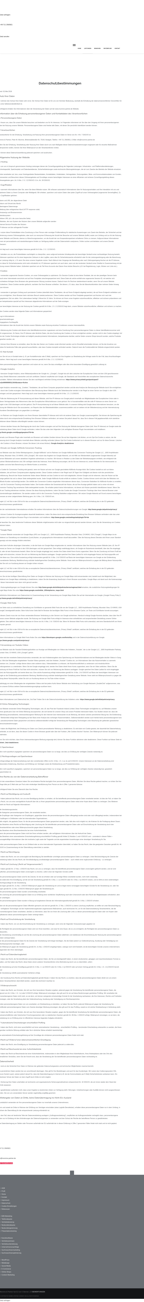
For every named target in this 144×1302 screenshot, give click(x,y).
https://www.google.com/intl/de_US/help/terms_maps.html (42, 590)
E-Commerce (6, 1269)
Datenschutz (6, 1203)
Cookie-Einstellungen (9, 1206)
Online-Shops (6, 1272)
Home (4, 1194)
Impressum (5, 1200)
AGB (3, 1188)
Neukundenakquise (8, 1225)
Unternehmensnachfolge (10, 1247)
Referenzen (6, 1209)
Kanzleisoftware (7, 1238)
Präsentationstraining (9, 1231)
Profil (3, 1191)
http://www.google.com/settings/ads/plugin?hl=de (70, 517)
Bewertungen (38, 1292)
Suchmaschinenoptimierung (11, 1253)
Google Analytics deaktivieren (62, 443)
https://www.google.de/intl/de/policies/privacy (97, 699)
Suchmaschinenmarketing (11, 1250)
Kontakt (4, 1197)
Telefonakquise (7, 1219)
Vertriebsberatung (8, 1222)
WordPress (5, 1260)
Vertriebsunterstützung (10, 1244)
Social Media (6, 1266)
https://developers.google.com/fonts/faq (57, 637)
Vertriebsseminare (8, 1241)
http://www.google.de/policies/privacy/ (102, 509)
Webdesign (6, 1263)
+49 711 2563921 (6, 25)
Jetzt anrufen (4, 37)
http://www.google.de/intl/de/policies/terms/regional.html (60, 587)
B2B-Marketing (7, 1216)
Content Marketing (8, 1275)
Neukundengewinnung (9, 1228)
